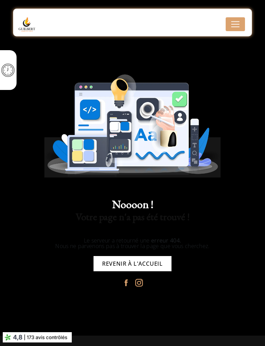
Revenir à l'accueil (132, 263)
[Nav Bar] (235, 24)
